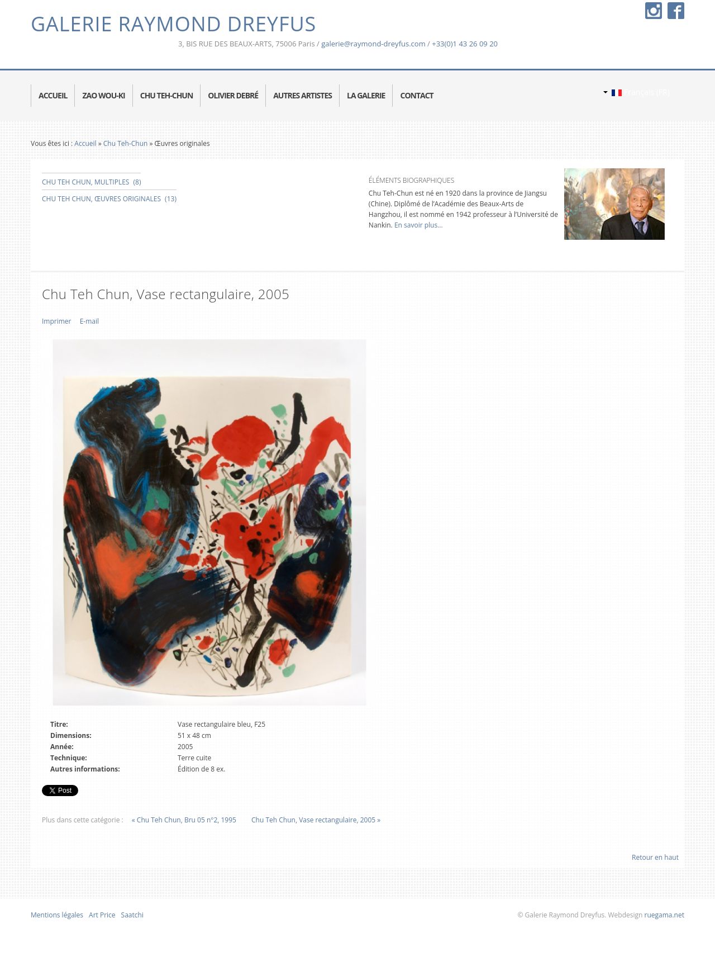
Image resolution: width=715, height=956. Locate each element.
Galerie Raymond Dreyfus (173, 23)
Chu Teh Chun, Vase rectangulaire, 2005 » (315, 820)
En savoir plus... (418, 225)
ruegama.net (663, 915)
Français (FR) (636, 92)
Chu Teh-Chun (125, 143)
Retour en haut (655, 857)
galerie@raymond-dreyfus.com (373, 44)
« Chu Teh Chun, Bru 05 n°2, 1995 (184, 820)
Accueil (85, 143)
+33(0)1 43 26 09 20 (465, 44)
